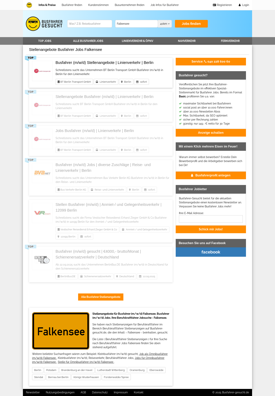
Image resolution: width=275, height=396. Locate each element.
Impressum (121, 392)
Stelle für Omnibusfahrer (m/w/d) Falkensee (86, 361)
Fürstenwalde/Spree (116, 377)
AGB (83, 392)
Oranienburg (137, 370)
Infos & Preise (47, 5)
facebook (210, 251)
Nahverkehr (187, 40)
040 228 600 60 (211, 61)
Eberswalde (156, 370)
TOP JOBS (44, 40)
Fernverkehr (230, 40)
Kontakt (138, 392)
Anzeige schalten (211, 132)
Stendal (38, 377)
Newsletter (33, 392)
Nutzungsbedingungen (60, 392)
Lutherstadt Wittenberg (111, 370)
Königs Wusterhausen (86, 377)
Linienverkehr (137, 40)
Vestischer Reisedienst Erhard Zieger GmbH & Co (87, 229)
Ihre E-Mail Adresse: (191, 213)
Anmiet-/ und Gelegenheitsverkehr (144, 229)
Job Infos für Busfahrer (164, 5)
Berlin (126, 81)
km (165, 23)
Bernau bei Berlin (58, 377)
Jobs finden (191, 24)
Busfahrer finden (72, 5)
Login (243, 5)
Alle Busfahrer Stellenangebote (100, 296)
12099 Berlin (66, 236)
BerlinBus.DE (66, 276)
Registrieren (222, 5)
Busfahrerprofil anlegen (211, 175)
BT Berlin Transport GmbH (74, 81)
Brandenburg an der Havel (76, 370)
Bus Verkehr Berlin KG (72, 189)
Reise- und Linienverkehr (107, 189)
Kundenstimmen (98, 5)
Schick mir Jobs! (211, 229)
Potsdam (51, 370)
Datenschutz (100, 392)
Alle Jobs (88, 40)
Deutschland (125, 276)
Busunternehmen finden (129, 5)
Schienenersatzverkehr (95, 276)
